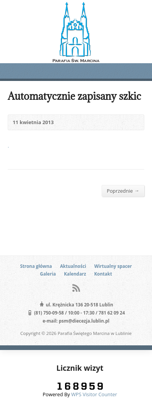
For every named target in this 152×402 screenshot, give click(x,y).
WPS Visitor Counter (94, 394)
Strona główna (36, 266)
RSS (76, 287)
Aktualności (73, 266)
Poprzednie (123, 190)
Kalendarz (75, 274)
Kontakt (103, 274)
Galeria (48, 274)
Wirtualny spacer (113, 266)
